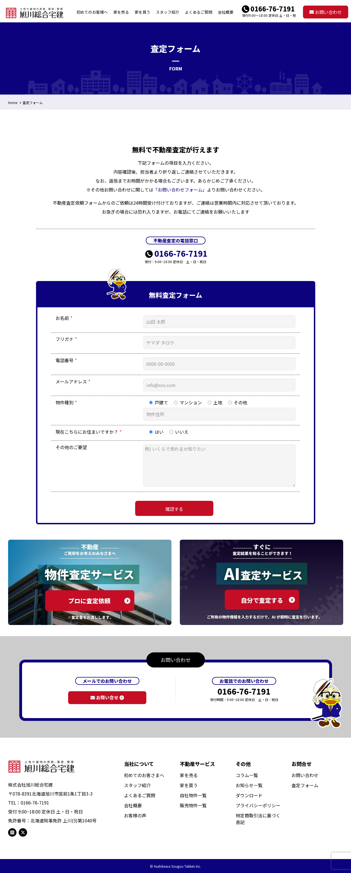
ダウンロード (249, 795)
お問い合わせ (325, 12)
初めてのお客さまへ (144, 775)
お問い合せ (107, 697)
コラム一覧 (247, 775)
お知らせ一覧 (249, 785)
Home (12, 102)
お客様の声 (135, 815)
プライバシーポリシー (258, 805)
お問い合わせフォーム (180, 189)
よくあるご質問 (139, 795)
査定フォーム (33, 102)
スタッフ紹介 (137, 785)
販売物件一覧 (193, 805)
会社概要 (133, 805)
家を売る (189, 775)
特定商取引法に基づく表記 (258, 818)
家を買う (189, 785)
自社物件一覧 (193, 795)
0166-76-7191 (272, 8)
